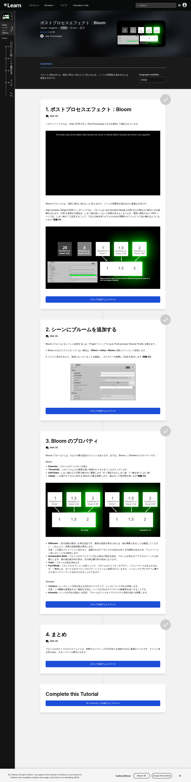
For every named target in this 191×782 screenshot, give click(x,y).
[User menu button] (185, 5)
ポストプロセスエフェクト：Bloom (26, 17)
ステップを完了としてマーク (118, 299)
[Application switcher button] (179, 5)
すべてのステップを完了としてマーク (118, 703)
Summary (62, 63)
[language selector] (167, 80)
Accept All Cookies (162, 778)
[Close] (179, 779)
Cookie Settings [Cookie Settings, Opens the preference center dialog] (123, 778)
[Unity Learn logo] (12, 5)
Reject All (141, 778)
